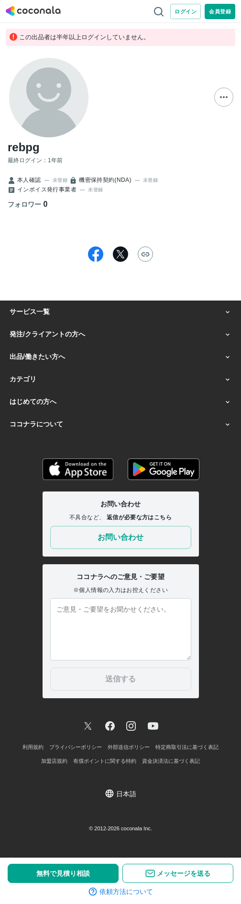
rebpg (24, 147)
